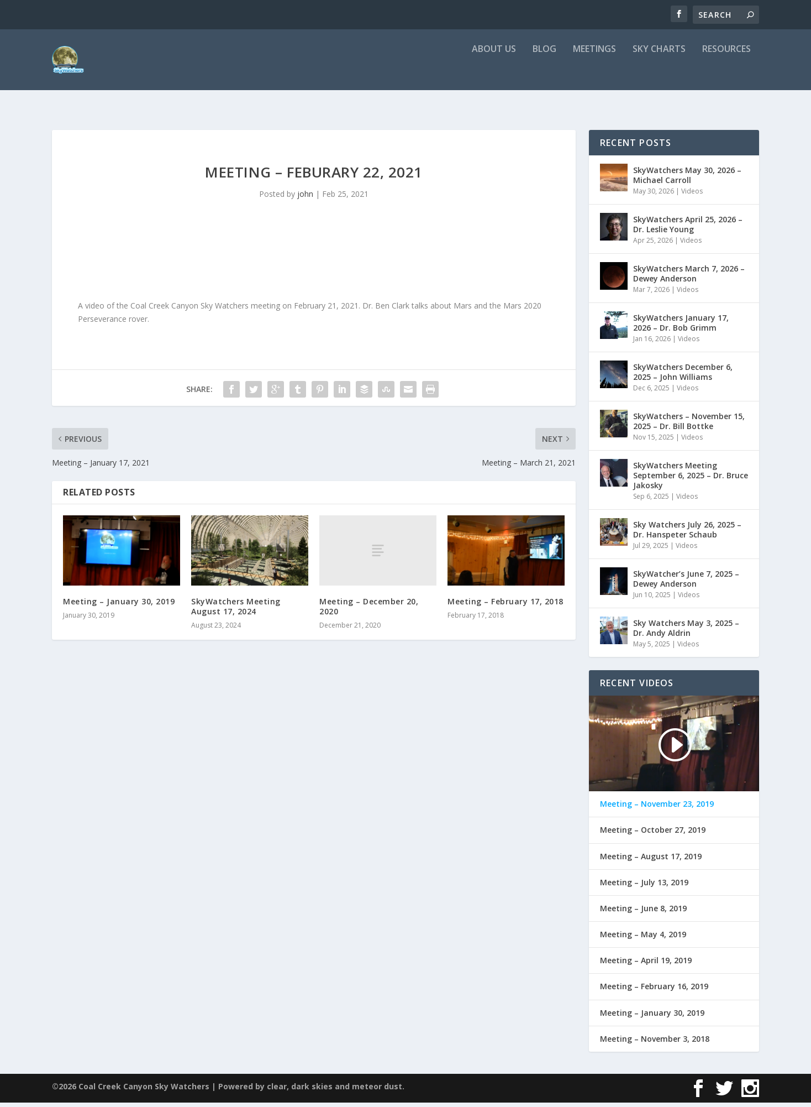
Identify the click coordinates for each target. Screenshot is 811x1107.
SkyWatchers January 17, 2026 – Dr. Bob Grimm (681, 327)
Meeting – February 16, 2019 (654, 991)
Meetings (594, 71)
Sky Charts (659, 71)
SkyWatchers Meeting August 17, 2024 (236, 611)
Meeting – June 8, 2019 (643, 913)
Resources (726, 71)
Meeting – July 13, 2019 (644, 887)
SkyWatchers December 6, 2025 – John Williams (683, 376)
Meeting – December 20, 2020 (368, 611)
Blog (544, 71)
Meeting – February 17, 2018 (505, 606)
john (305, 198)
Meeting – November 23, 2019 (657, 808)
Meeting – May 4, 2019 (643, 939)
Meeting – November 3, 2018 (654, 1043)
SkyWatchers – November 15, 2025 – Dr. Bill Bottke (689, 425)
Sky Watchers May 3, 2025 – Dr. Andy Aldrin (686, 632)
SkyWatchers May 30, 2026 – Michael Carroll (687, 179)
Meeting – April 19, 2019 (646, 965)
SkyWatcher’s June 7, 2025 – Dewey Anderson (686, 583)
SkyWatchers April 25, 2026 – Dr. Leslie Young (687, 228)
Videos (692, 195)
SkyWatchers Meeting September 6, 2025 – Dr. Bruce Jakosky (690, 479)
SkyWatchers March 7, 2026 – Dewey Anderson (689, 278)
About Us (494, 71)
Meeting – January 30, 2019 (119, 606)
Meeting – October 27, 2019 (652, 834)
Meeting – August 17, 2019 (651, 861)
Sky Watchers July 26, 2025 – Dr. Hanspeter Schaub (687, 534)
